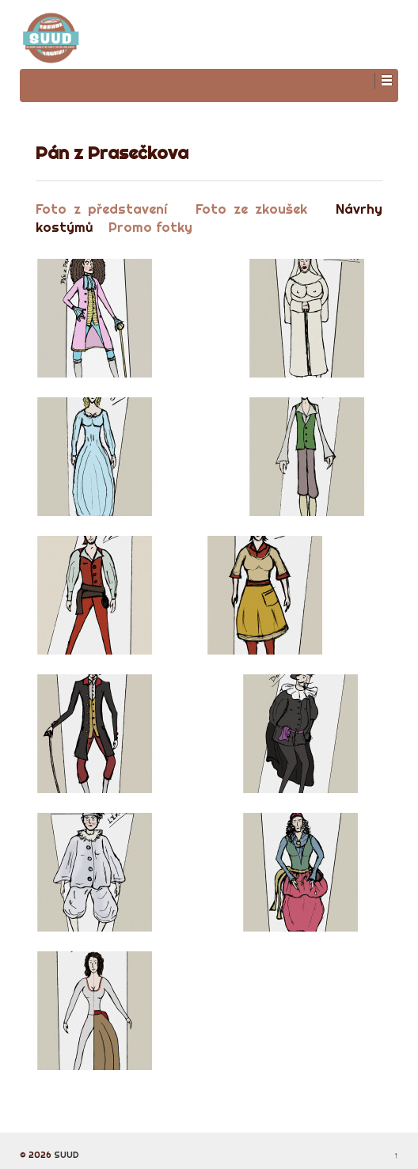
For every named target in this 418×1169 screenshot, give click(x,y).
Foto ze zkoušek (251, 208)
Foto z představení (101, 208)
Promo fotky (150, 226)
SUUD (65, 1154)
